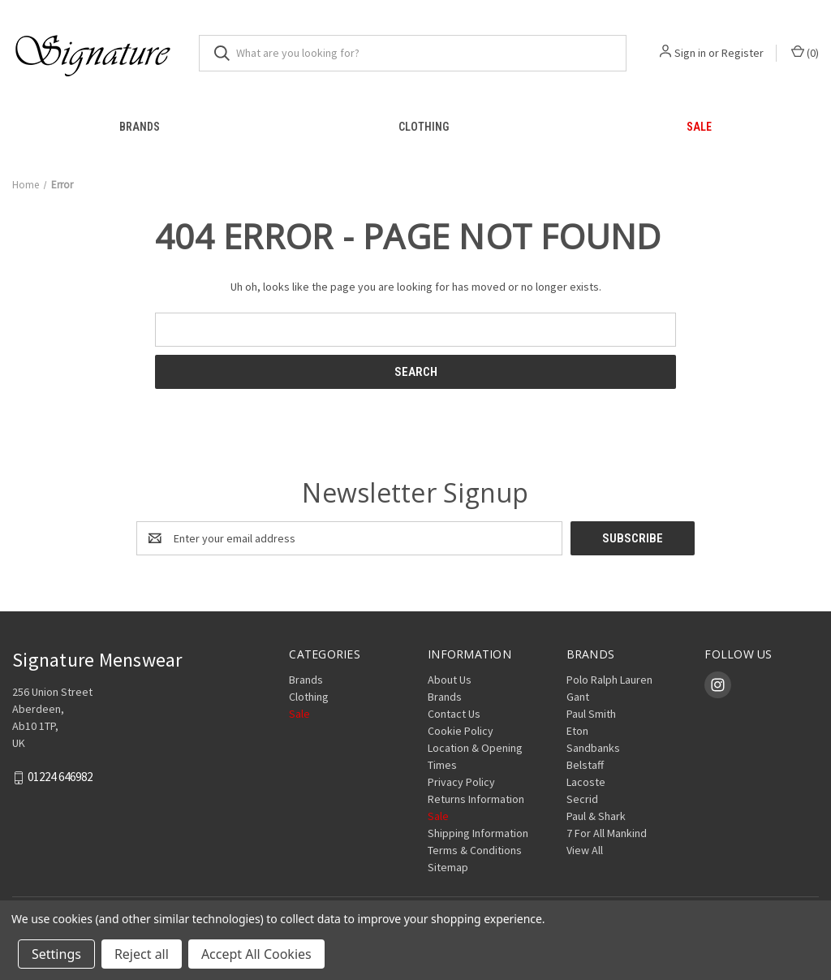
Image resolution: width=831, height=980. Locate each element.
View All (584, 850)
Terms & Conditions (475, 850)
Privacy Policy (461, 782)
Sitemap (448, 867)
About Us (449, 679)
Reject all (141, 954)
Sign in (690, 52)
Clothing (423, 126)
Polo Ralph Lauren (609, 679)
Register (742, 52)
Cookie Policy (460, 730)
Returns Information (476, 799)
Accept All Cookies (256, 954)
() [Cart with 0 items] (805, 52)
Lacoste (585, 782)
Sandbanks (593, 747)
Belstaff (585, 765)
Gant (577, 696)
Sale (299, 713)
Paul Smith (591, 713)
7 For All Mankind (606, 833)
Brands (139, 126)
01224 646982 (60, 777)
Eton (577, 730)
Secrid (582, 799)
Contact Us (454, 713)
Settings (56, 954)
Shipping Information (478, 833)
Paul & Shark (596, 816)
